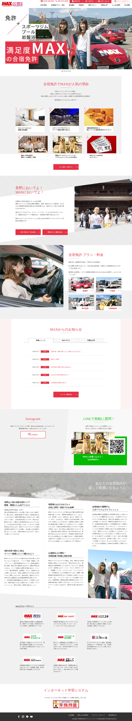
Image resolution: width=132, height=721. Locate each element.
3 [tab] (66, 71)
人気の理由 (43, 5)
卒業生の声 (104, 5)
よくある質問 (116, 5)
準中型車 (85, 308)
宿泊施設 (71, 5)
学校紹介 (81, 5)
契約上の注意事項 (82, 715)
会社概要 (71, 715)
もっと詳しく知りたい (66, 167)
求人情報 (127, 5)
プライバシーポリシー (98, 715)
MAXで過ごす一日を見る (28, 232)
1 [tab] (62, 71)
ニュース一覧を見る (66, 394)
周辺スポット (92, 5)
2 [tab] (64, 71)
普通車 (85, 291)
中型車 (112, 291)
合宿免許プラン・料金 (57, 5)
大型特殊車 (112, 308)
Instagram (33, 434)
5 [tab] (69, 71)
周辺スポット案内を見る (55, 232)
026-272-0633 (62, 1)
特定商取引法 (112, 715)
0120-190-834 (47, 1)
